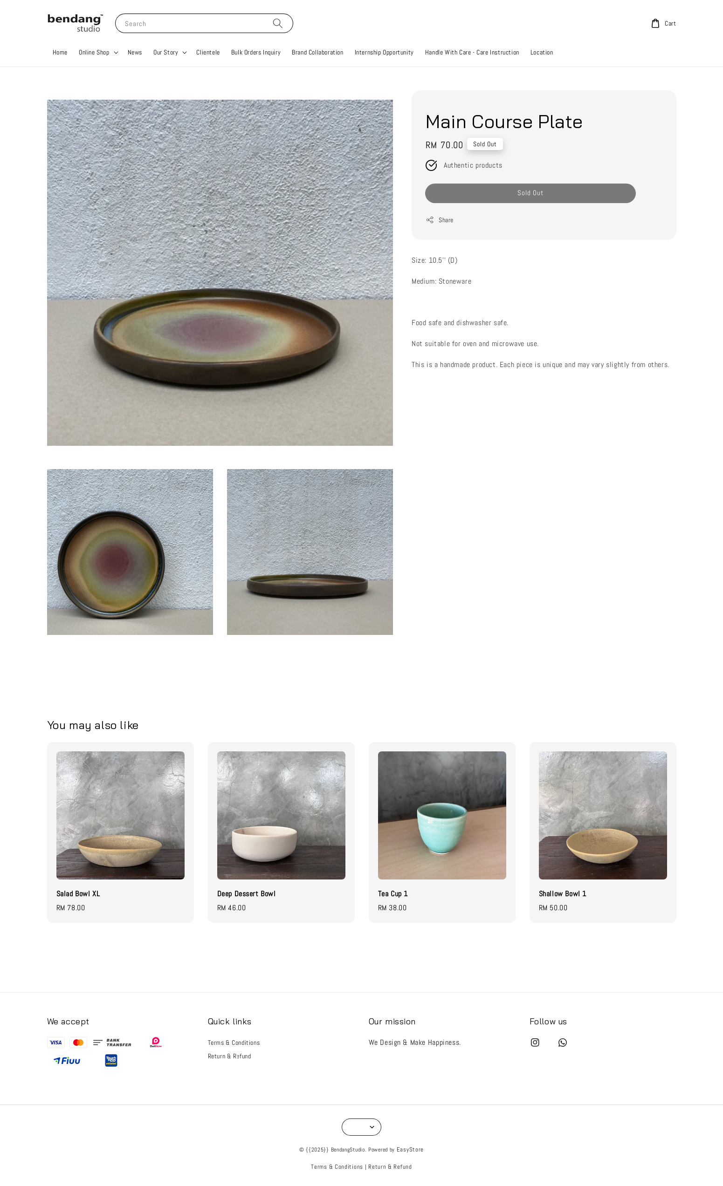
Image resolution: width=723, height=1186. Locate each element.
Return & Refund (229, 1056)
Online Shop (94, 52)
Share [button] (440, 220)
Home (60, 52)
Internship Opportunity (384, 52)
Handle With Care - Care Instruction (472, 52)
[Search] (278, 23)
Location (541, 52)
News (135, 52)
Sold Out (530, 192)
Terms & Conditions (234, 1042)
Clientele (208, 52)
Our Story (165, 52)
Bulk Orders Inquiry (256, 52)
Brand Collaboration (317, 52)
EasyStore (410, 1149)
